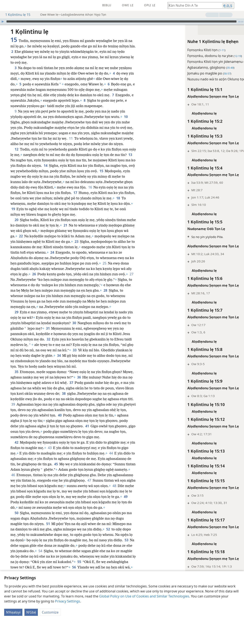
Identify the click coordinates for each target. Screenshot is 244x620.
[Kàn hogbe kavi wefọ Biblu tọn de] (193, 5)
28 (105, 290)
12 (16, 149)
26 (34, 274)
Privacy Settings (67, 601)
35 (16, 371)
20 (16, 220)
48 (114, 485)
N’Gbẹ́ (31, 612)
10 (125, 116)
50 (16, 513)
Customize (50, 612)
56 (74, 567)
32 (48, 339)
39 (13, 404)
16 (90, 187)
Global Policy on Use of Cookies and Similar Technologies (144, 596)
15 (101, 171)
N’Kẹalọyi (13, 612)
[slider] (121, 21)
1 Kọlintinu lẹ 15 (15, 14)
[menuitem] (6, 5)
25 (104, 263)
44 (111, 453)
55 (79, 561)
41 (87, 426)
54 (40, 551)
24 (52, 252)
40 (59, 415)
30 (74, 323)
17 (75, 192)
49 (125, 496)
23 (76, 241)
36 (79, 377)
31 (47, 328)
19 (13, 209)
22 (20, 236)
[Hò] (2, 21)
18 (118, 198)
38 (63, 393)
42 (16, 442)
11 (70, 138)
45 (56, 464)
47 (89, 480)
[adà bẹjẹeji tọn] (6, 5)
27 (131, 274)
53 (126, 540)
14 (45, 165)
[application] (122, 21)
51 (48, 523)
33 (74, 350)
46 (13, 475)
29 (16, 312)
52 (108, 529)
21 (65, 225)
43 (49, 447)
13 (130, 154)
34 (58, 355)
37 (71, 382)
